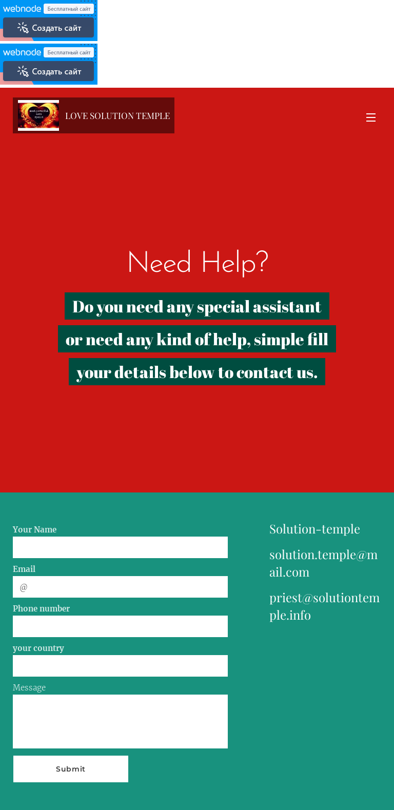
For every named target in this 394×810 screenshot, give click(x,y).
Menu (371, 117)
